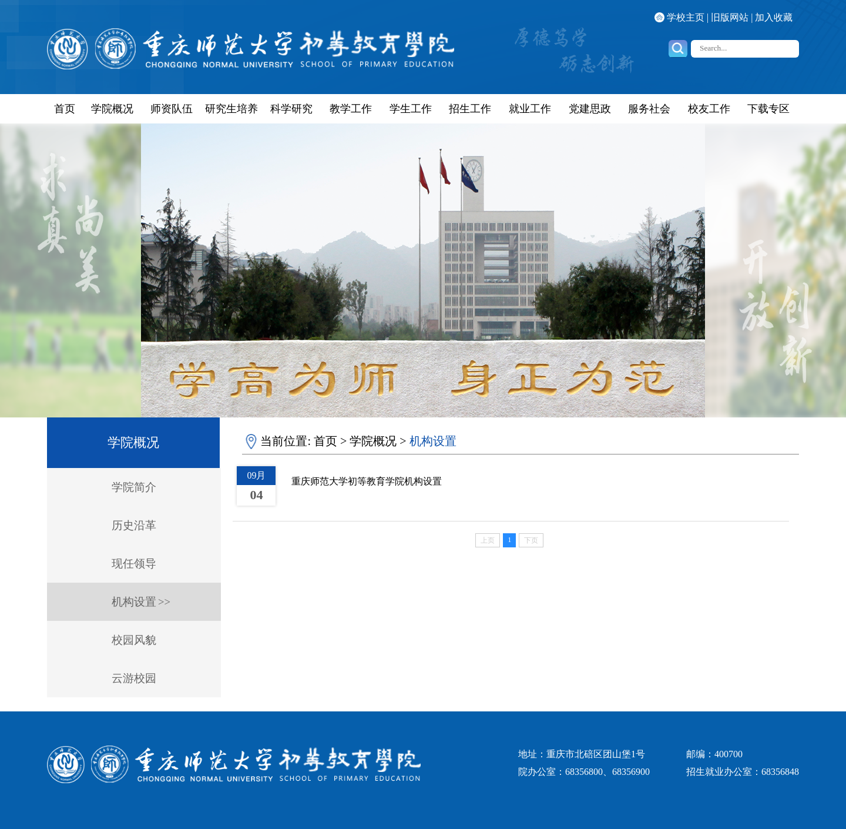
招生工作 (470, 109)
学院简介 (134, 487)
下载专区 (768, 109)
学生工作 (411, 109)
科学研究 (291, 109)
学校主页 (685, 17)
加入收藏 (774, 17)
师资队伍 (171, 109)
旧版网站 (729, 17)
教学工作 (351, 109)
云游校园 (134, 678)
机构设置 (134, 602)
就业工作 (530, 109)
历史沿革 (134, 525)
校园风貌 (134, 640)
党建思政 (590, 109)
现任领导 (134, 563)
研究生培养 (231, 109)
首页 (64, 109)
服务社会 (649, 109)
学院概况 (112, 109)
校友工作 (709, 109)
